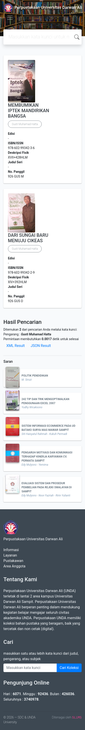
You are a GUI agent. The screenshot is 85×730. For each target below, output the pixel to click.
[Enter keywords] (30, 668)
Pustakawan (13, 561)
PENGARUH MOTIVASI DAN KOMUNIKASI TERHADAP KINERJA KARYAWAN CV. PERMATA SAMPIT (47, 456)
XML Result (15, 346)
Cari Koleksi (69, 668)
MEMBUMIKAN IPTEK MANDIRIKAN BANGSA (28, 110)
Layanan (10, 555)
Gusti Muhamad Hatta (25, 124)
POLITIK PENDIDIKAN (35, 375)
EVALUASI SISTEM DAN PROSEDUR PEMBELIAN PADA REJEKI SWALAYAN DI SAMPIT (47, 487)
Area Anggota (14, 566)
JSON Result (41, 346)
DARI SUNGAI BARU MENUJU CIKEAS (28, 237)
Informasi (11, 550)
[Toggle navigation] (10, 17)
